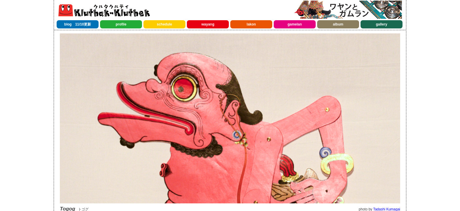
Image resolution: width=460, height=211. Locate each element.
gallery (381, 24)
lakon (251, 24)
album (338, 24)
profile (121, 24)
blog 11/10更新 (77, 24)
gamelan (295, 24)
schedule (164, 24)
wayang (207, 24)
